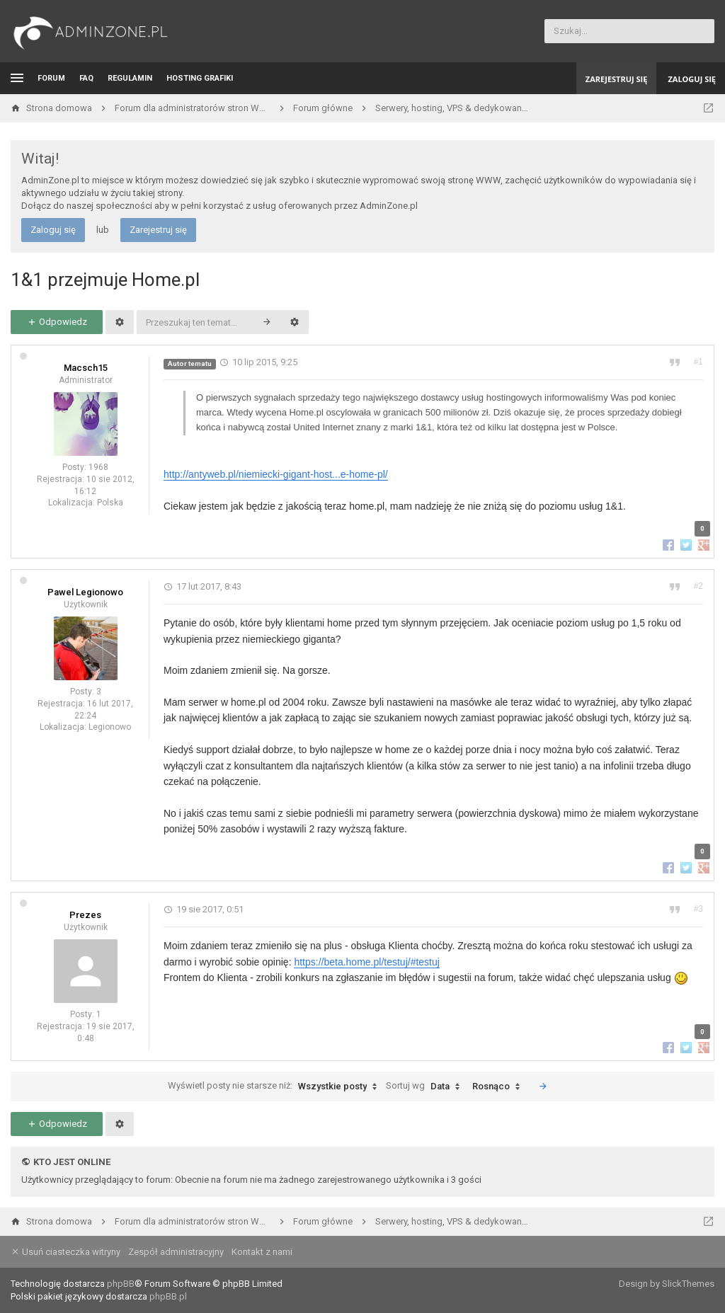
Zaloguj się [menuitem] (692, 79)
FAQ (86, 78)
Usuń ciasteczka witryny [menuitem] (65, 1252)
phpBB (121, 1283)
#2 (698, 586)
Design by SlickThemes (666, 1283)
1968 (98, 467)
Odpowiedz (57, 321)
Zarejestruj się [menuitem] (617, 79)
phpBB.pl (168, 1296)
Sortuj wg (426, 1086)
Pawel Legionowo (85, 592)
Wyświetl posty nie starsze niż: (276, 1086)
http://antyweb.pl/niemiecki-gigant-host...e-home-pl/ (276, 474)
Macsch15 (86, 367)
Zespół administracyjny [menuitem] (176, 1251)
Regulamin (130, 78)
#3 (698, 909)
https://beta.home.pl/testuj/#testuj (366, 962)
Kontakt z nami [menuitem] (262, 1251)
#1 (698, 362)
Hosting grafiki (199, 78)
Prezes (85, 915)
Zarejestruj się (158, 229)
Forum (51, 78)
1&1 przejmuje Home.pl (105, 279)
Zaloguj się (53, 229)
